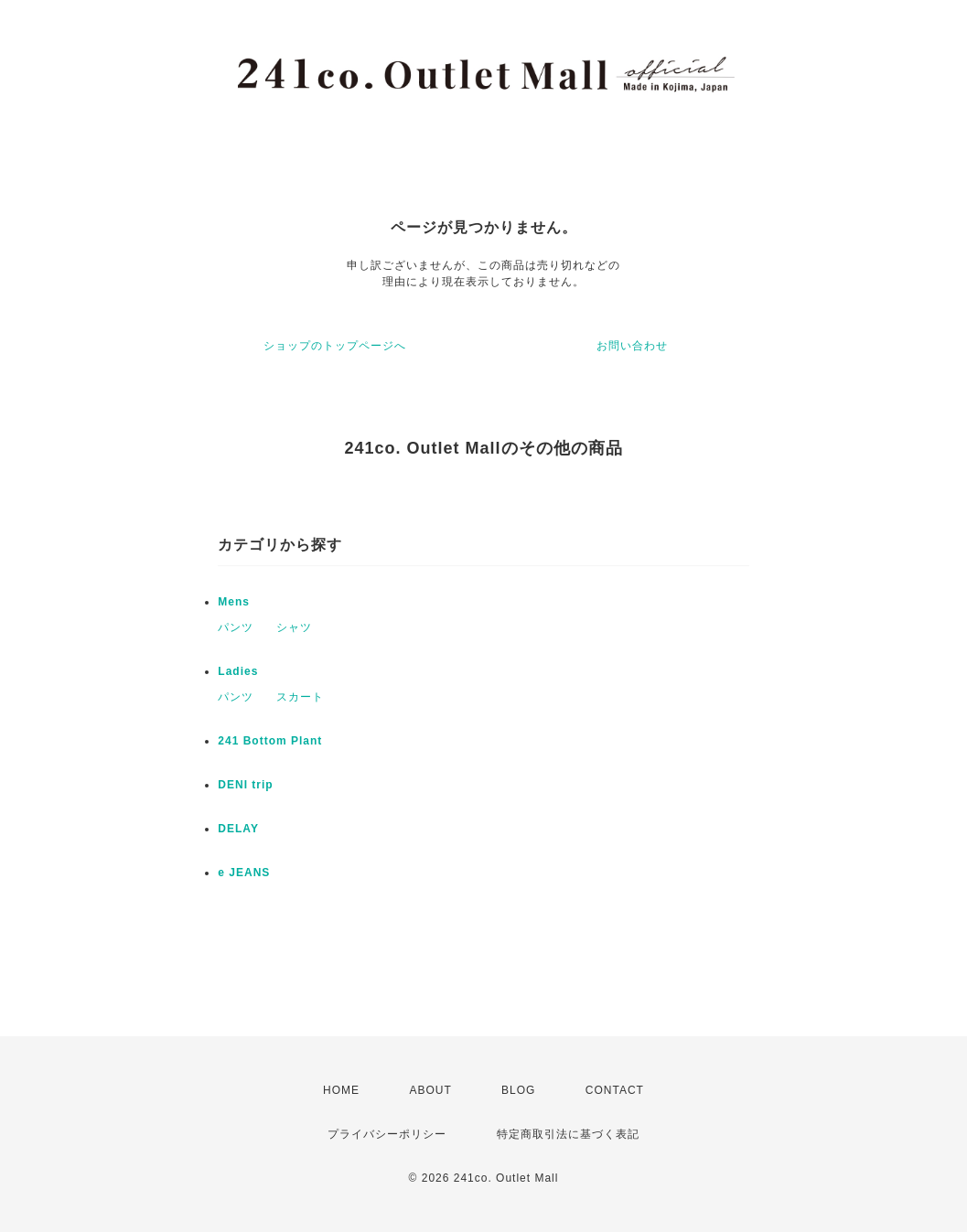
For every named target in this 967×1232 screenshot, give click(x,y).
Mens (234, 601)
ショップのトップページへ (334, 345)
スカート (300, 697)
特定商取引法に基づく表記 (568, 1134)
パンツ (235, 627)
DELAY (238, 828)
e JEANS (244, 872)
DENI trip (245, 784)
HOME (341, 1090)
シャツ (294, 627)
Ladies (238, 671)
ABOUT (430, 1090)
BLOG (518, 1090)
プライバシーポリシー (387, 1134)
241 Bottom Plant (270, 740)
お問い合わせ (632, 345)
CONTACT (615, 1090)
